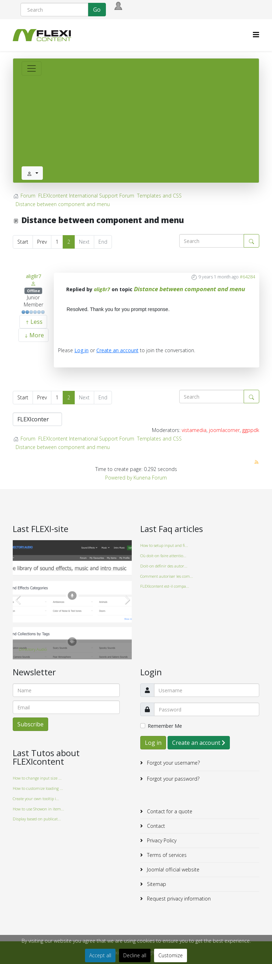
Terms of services (166, 855)
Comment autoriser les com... (166, 576)
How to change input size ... (37, 778)
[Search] (54, 9)
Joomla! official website (172, 869)
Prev (42, 241)
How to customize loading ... (38, 788)
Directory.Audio (33, 649)
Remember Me (165, 725)
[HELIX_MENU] (256, 34)
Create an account (117, 350)
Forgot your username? (173, 762)
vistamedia (194, 430)
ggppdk (250, 430)
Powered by (118, 477)
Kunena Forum (150, 477)
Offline (33, 290)
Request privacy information (178, 898)
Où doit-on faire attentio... (163, 555)
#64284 (247, 277)
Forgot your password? (172, 778)
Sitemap (156, 884)
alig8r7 (33, 276)
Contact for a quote (169, 811)
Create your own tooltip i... (36, 798)
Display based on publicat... (37, 818)
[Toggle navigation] (31, 68)
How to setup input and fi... (164, 545)
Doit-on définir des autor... (163, 566)
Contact (155, 825)
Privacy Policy (161, 840)
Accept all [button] (100, 955)
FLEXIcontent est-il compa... (164, 586)
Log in (81, 350)
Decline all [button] (134, 955)
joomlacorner (224, 430)
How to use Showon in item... (38, 809)
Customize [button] (170, 955)
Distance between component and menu (189, 289)
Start (22, 241)
